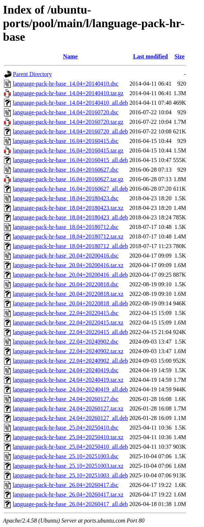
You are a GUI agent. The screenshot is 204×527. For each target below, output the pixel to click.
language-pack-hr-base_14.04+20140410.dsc (66, 83)
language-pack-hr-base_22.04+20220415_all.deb (70, 332)
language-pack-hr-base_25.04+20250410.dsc (66, 427)
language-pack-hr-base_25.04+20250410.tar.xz (68, 437)
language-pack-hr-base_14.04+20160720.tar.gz (68, 122)
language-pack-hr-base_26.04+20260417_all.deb (70, 504)
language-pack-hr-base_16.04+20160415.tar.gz (68, 150)
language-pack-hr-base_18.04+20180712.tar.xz (68, 236)
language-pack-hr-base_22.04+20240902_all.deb (70, 361)
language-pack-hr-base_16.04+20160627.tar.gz (68, 179)
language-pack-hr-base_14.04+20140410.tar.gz (68, 93)
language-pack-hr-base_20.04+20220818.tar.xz (68, 294)
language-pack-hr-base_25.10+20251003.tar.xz (68, 466)
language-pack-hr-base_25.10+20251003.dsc (66, 456)
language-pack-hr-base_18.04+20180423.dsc (66, 198)
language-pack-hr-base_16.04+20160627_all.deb (70, 189)
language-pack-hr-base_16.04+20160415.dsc (66, 141)
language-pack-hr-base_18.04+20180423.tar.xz (68, 208)
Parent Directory (32, 74)
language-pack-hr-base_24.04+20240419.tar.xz (68, 380)
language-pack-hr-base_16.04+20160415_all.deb (70, 160)
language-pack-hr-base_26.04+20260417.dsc (66, 485)
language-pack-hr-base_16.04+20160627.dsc (66, 169)
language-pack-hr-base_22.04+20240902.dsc (66, 341)
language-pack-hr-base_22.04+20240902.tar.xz (68, 351)
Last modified (150, 56)
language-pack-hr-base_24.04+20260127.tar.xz (68, 408)
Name (70, 56)
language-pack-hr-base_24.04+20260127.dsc (66, 399)
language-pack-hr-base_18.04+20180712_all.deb (70, 246)
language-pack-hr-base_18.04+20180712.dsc (66, 227)
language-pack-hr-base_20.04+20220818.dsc (66, 284)
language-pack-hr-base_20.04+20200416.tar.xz (68, 265)
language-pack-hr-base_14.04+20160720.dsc (66, 112)
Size (180, 56)
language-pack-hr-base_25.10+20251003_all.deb (70, 475)
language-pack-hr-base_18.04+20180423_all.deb (70, 217)
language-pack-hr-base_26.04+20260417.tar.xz (68, 494)
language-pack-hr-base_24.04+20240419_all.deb (70, 389)
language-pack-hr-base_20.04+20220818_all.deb (70, 303)
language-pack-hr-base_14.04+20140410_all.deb (70, 103)
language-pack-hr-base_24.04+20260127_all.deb (70, 418)
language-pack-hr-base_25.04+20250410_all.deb (70, 447)
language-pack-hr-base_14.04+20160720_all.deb (70, 131)
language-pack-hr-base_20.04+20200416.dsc (66, 255)
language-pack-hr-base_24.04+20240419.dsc (66, 370)
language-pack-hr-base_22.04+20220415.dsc (66, 313)
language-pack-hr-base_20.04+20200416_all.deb (70, 275)
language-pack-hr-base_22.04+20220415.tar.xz (68, 322)
